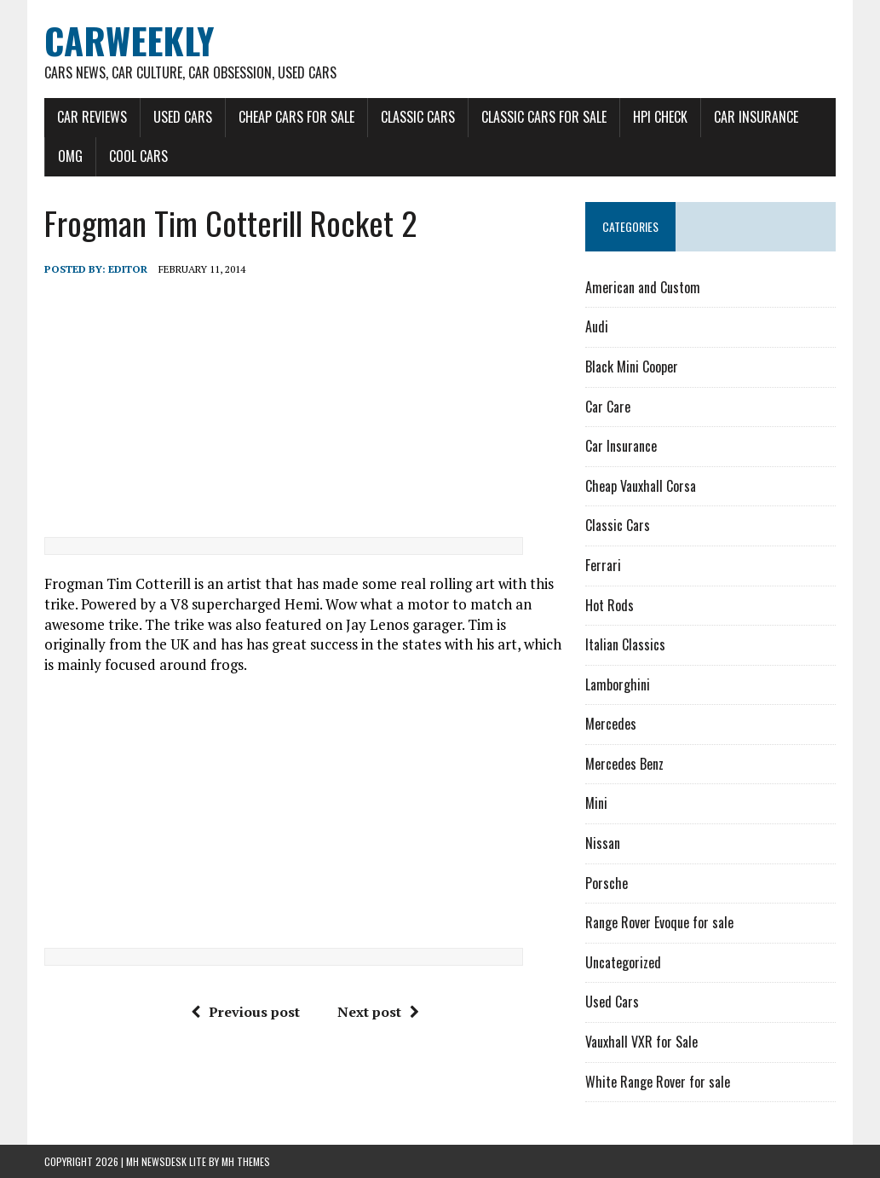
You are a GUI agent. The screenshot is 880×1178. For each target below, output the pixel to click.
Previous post (245, 1011)
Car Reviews (92, 117)
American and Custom (642, 287)
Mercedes (610, 723)
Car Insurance (756, 117)
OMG (70, 156)
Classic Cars (418, 117)
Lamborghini (617, 684)
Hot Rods (609, 605)
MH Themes (245, 1161)
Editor (127, 269)
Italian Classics (625, 644)
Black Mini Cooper (631, 366)
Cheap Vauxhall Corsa (640, 486)
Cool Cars (138, 156)
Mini (596, 803)
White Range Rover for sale (657, 1081)
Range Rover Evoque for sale (659, 922)
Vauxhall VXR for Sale (641, 1041)
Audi (596, 326)
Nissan (602, 843)
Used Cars (182, 117)
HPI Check (660, 117)
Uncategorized (623, 962)
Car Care (607, 406)
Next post (378, 1011)
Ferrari (603, 565)
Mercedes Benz (624, 764)
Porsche (606, 883)
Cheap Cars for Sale (296, 117)
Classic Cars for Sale (544, 117)
